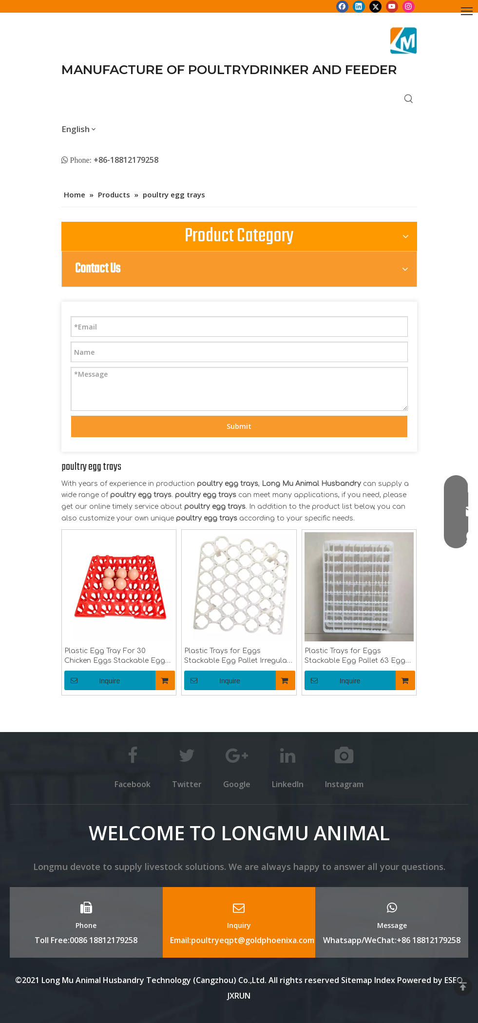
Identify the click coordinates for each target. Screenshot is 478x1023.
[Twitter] (375, 6)
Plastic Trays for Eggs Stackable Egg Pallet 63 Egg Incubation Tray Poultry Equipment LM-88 (355, 656)
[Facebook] (342, 6)
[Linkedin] (359, 6)
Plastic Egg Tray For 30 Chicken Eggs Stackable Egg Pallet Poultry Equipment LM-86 (115, 656)
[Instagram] (408, 6)
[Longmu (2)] (403, 40)
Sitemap (356, 980)
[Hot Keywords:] (409, 99)
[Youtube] (392, 6)
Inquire (92, 680)
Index (385, 980)
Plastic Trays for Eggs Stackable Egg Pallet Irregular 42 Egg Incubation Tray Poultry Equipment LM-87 (238, 656)
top (463, 986)
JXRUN (239, 995)
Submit (239, 426)
